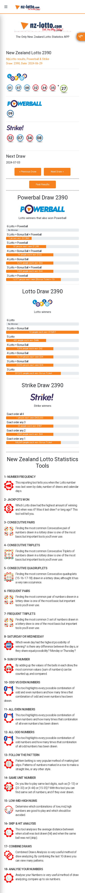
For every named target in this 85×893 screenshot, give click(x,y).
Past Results (42, 184)
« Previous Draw (27, 171)
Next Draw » (57, 171)
